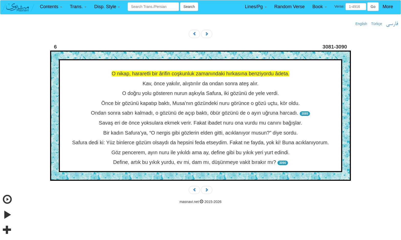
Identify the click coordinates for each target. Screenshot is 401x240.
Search (189, 7)
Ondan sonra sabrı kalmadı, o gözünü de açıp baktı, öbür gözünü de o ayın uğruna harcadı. (194, 113)
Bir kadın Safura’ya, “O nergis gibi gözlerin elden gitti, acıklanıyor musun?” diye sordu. (200, 133)
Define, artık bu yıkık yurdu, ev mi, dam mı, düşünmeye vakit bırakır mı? (194, 162)
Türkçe (376, 24)
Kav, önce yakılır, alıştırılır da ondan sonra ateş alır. (200, 83)
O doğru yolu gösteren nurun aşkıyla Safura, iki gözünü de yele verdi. (200, 93)
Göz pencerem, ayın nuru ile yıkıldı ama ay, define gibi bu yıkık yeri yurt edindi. (201, 152)
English (361, 24)
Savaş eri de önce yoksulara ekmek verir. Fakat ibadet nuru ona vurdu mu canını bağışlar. (200, 123)
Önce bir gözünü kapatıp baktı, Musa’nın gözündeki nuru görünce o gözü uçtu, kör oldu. (200, 103)
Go (373, 7)
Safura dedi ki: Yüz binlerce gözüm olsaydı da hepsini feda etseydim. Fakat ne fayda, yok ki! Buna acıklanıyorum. (200, 142)
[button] (51, 6)
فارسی (392, 24)
